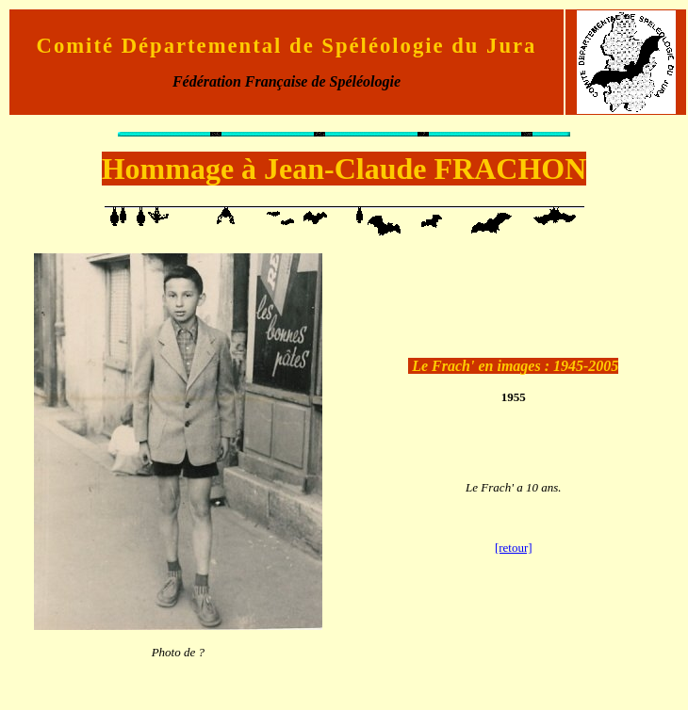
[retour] (513, 548)
